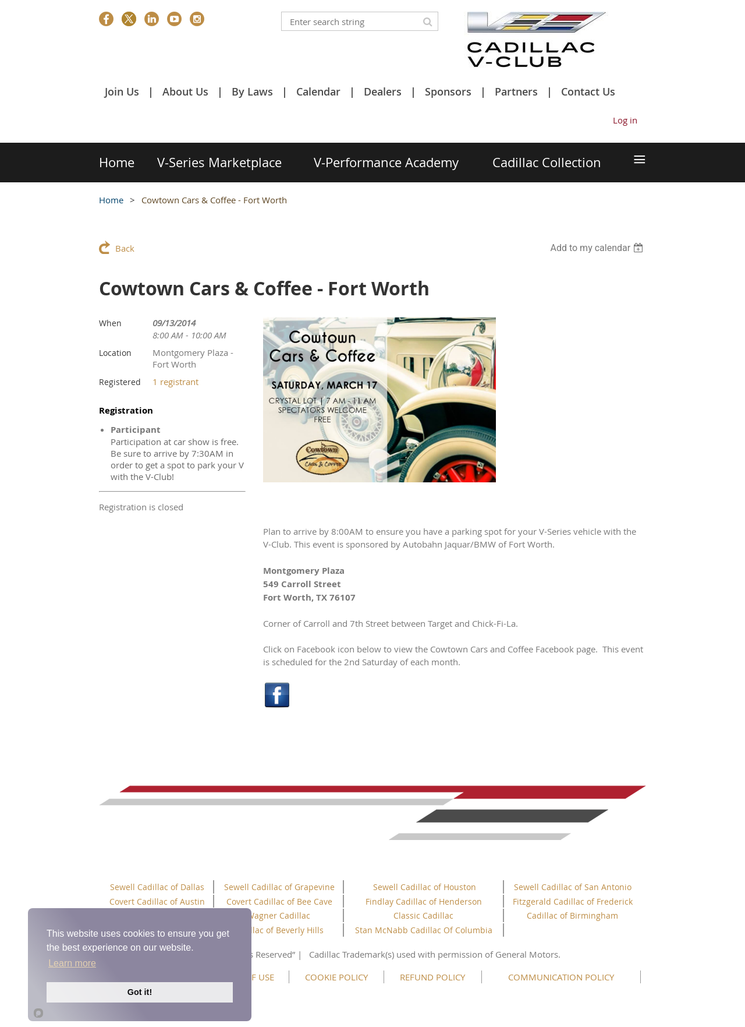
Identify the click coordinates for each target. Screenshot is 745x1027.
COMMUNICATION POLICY (561, 977)
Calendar (318, 91)
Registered (120, 381)
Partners (516, 91)
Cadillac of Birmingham (572, 915)
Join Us (122, 91)
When (110, 323)
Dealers (383, 91)
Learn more (72, 963)
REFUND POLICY (432, 977)
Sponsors (448, 91)
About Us (185, 91)
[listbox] (598, 248)
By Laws (252, 91)
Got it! (139, 992)
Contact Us (588, 91)
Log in (625, 120)
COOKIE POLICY (336, 977)
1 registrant (175, 381)
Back (124, 248)
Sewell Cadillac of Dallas (157, 886)
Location (115, 352)
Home (111, 200)
